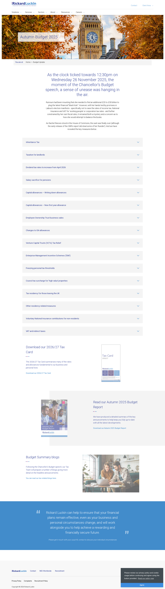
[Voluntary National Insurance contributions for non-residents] (82, 318)
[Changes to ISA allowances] (82, 230)
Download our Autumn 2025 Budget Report (109, 428)
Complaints (28, 581)
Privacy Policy (16, 581)
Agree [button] (142, 585)
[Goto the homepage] (24, 4)
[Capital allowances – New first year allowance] (82, 205)
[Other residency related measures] (82, 306)
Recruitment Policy (41, 581)
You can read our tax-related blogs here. (41, 478)
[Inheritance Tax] (82, 142)
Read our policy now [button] (146, 578)
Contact (134, 5)
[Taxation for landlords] (82, 154)
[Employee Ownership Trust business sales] (82, 217)
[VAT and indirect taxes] (82, 331)
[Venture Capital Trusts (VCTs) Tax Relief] (82, 243)
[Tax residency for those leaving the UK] (82, 293)
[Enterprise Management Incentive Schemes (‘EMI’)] (82, 255)
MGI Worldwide (45, 571)
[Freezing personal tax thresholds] (82, 268)
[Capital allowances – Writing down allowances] (82, 192)
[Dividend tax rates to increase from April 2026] (82, 167)
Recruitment (59, 571)
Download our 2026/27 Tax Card (38, 373)
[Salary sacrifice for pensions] (82, 180)
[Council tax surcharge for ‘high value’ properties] (82, 280)
